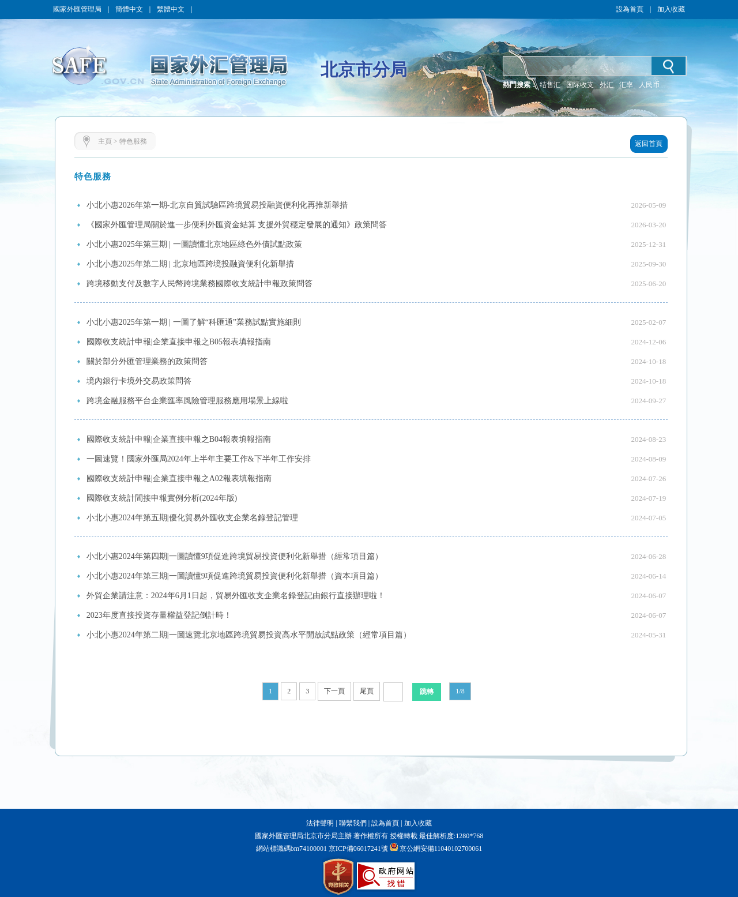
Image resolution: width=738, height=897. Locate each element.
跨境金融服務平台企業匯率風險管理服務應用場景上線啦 (187, 400)
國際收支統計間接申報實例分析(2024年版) (161, 498)
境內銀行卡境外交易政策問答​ (138, 381)
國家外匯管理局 (77, 9)
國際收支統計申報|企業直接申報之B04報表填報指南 (178, 439)
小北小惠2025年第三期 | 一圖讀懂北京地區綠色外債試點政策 (194, 244)
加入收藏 (671, 9)
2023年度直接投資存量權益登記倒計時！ (159, 615)
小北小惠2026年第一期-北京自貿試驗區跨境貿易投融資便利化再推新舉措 (217, 205)
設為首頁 (629, 9)
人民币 (649, 85)
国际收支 (580, 85)
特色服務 (133, 141)
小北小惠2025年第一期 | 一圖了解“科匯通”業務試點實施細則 (193, 322)
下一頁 (334, 691)
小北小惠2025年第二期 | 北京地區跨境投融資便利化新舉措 (190, 264)
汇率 (626, 85)
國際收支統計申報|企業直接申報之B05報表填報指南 (178, 341)
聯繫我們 (353, 823)
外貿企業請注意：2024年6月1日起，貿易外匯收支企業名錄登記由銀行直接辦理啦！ (235, 595)
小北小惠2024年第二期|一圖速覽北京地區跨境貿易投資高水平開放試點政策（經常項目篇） (248, 634)
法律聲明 (320, 823)
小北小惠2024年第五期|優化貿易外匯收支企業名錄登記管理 (192, 517)
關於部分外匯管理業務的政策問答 (147, 361)
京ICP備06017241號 (357, 849)
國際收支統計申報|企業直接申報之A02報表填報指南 (179, 478)
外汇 (606, 85)
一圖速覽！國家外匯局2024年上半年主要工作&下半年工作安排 (198, 459)
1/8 (459, 691)
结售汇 (550, 85)
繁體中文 (170, 9)
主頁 (105, 141)
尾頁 (367, 691)
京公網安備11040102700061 (441, 849)
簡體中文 (129, 9)
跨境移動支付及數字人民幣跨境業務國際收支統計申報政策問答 (199, 283)
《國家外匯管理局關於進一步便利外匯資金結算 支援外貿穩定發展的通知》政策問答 (236, 224)
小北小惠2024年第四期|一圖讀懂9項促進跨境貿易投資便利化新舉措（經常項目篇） (234, 556)
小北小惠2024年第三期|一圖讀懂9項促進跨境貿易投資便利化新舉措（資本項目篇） (234, 576)
